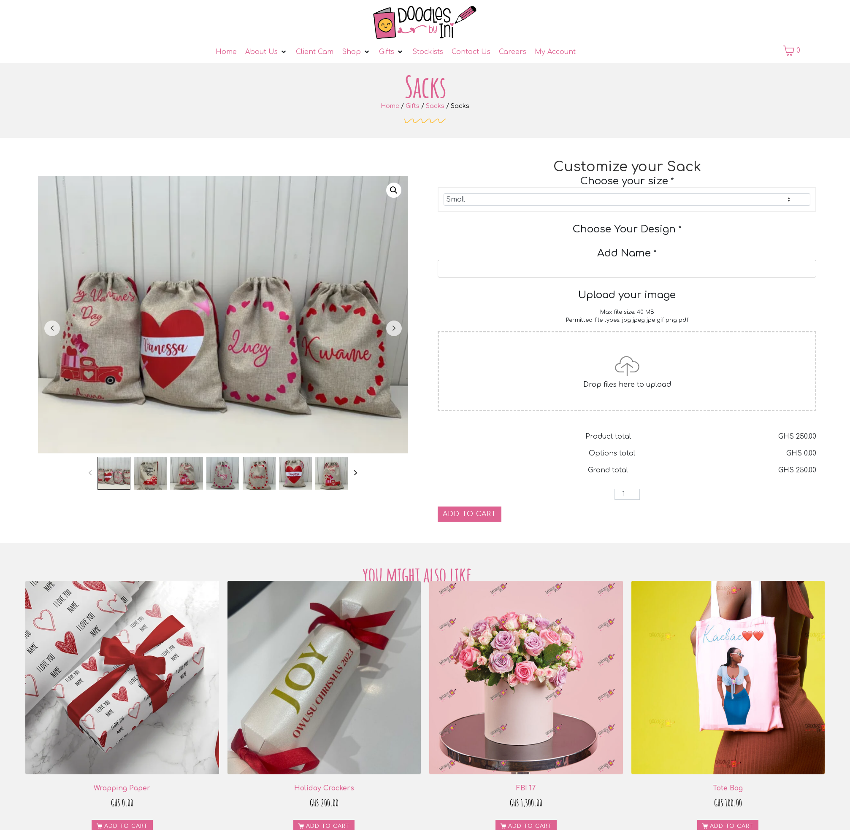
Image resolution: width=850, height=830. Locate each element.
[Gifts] (391, 52)
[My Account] (555, 52)
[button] (393, 190)
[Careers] (513, 52)
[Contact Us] (471, 52)
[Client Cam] (315, 52)
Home (390, 105)
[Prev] (90, 473)
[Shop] (356, 52)
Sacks (435, 105)
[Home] (226, 52)
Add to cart (469, 514)
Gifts (413, 105)
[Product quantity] (627, 494)
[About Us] (266, 52)
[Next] (356, 473)
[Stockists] (427, 52)
